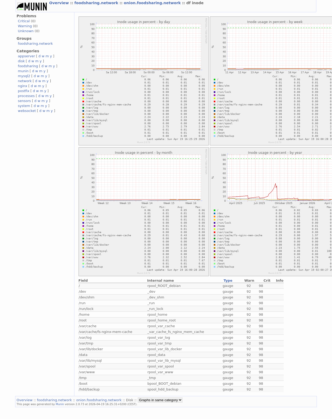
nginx (22, 86)
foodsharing (28, 66)
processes (26, 96)
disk (21, 61)
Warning (25, 26)
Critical (24, 21)
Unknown (26, 31)
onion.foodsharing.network (153, 3)
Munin (60, 404)
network (25, 81)
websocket (27, 111)
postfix (23, 91)
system (24, 106)
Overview (59, 3)
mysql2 (24, 76)
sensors (24, 101)
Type (227, 280)
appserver (26, 56)
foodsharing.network (97, 3)
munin (23, 71)
